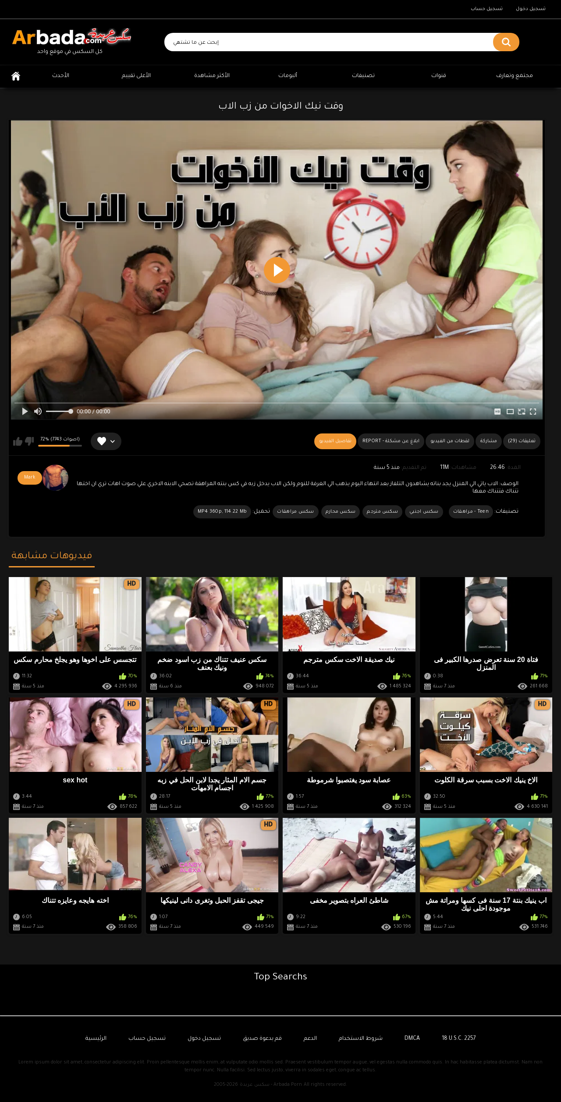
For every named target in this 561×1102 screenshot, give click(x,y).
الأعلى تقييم (136, 76)
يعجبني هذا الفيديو (17, 441)
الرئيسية (16, 76)
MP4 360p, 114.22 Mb (222, 511)
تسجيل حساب (487, 9)
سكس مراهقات (295, 511)
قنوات (438, 76)
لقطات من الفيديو (449, 441)
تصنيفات (363, 76)
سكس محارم (341, 511)
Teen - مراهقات (471, 511)
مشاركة (488, 441)
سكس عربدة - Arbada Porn (271, 1085)
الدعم (310, 1039)
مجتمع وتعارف (514, 76)
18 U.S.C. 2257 (459, 1039)
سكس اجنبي (424, 511)
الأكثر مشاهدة (212, 76)
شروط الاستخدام (361, 1039)
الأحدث (60, 76)
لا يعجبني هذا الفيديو (29, 441)
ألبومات (287, 76)
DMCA (412, 1039)
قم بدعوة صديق (262, 1039)
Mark (30, 477)
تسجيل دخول (531, 9)
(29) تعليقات (522, 441)
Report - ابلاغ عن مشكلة (390, 441)
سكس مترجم (382, 511)
